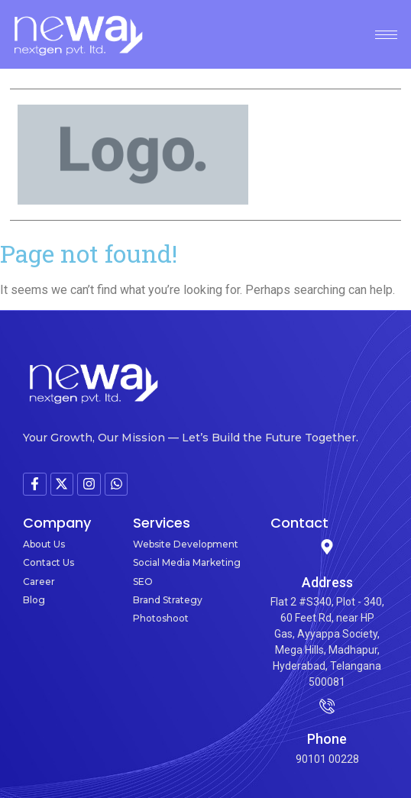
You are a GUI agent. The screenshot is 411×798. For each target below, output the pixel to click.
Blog (34, 600)
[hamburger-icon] (386, 34)
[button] (395, 154)
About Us (44, 544)
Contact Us (48, 562)
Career (39, 581)
